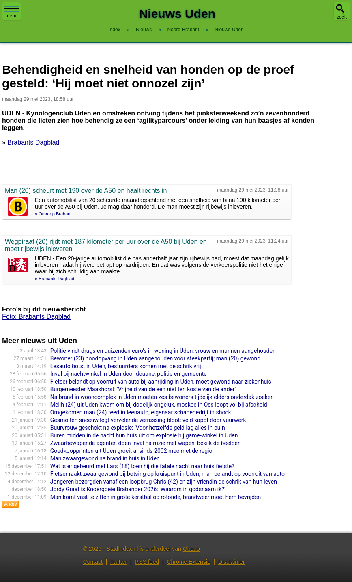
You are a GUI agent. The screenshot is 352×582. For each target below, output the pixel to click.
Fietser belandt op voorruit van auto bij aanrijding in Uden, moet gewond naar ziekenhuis (160, 381)
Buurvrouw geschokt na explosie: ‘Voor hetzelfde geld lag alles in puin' (138, 427)
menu (11, 12)
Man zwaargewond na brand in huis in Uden (105, 458)
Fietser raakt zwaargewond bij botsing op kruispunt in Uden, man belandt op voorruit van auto (167, 474)
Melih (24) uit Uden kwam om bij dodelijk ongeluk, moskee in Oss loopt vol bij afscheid (158, 404)
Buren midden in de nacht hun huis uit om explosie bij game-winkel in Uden (144, 435)
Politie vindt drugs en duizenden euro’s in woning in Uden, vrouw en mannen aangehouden (163, 350)
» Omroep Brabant (53, 213)
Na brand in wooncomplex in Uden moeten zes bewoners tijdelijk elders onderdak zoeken (162, 397)
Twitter (118, 562)
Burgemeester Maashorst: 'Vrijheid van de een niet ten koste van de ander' (143, 389)
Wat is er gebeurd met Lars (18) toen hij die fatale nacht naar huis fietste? (142, 466)
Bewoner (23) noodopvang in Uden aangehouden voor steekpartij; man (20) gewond (155, 358)
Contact (93, 562)
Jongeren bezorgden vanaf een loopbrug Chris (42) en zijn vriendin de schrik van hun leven (163, 481)
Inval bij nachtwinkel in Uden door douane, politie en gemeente (128, 374)
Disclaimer (231, 562)
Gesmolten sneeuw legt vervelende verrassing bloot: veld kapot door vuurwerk (148, 420)
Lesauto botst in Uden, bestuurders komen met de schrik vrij (125, 366)
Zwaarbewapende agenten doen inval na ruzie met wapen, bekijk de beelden (145, 443)
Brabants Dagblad (33, 142)
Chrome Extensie (188, 562)
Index (114, 29)
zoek (342, 17)
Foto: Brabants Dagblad (36, 316)
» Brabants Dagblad (54, 278)
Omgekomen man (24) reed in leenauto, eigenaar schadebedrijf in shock (140, 412)
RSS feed (147, 562)
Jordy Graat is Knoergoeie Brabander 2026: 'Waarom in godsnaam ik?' (137, 489)
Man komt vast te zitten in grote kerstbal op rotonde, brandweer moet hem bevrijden (155, 497)
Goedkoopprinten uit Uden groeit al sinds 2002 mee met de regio (131, 451)
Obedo (191, 549)
